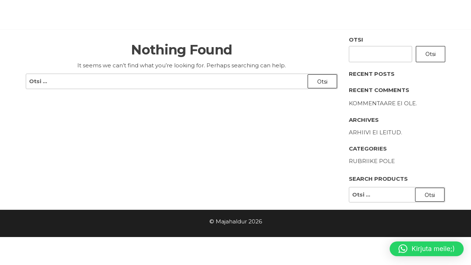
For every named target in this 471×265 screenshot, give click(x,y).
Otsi (356, 39)
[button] (427, 248)
